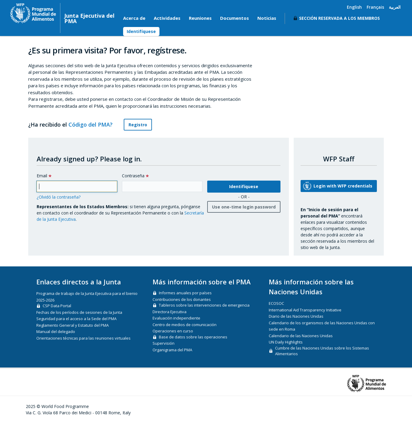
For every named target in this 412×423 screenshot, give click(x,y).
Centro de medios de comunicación (185, 324)
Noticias (266, 18)
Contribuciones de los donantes (182, 299)
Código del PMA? (94, 124)
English (354, 7)
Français (375, 7)
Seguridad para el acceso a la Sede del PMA (76, 318)
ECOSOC (276, 303)
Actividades (167, 18)
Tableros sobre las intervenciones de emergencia (204, 305)
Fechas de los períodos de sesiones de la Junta (79, 312)
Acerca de (134, 18)
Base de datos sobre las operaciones (193, 337)
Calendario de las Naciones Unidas (301, 335)
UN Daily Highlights (286, 342)
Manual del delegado (55, 331)
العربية (395, 7)
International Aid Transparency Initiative (305, 310)
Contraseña (133, 175)
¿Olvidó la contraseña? (58, 197)
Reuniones (200, 18)
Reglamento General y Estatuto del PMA (72, 325)
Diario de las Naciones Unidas (296, 316)
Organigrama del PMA (172, 349)
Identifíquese (141, 31)
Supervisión (163, 343)
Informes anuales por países (185, 293)
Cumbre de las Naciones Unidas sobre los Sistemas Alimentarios (322, 351)
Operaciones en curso (173, 331)
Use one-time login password (244, 207)
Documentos (234, 18)
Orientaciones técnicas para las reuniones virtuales (83, 338)
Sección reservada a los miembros (339, 18)
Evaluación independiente (176, 318)
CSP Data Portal (57, 305)
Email (42, 175)
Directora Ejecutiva (169, 311)
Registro (138, 125)
